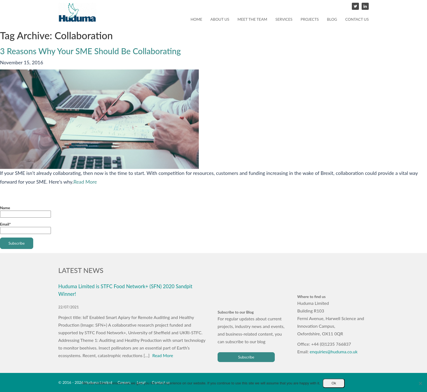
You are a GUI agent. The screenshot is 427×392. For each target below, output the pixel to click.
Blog (332, 19)
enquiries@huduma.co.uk (334, 351)
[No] (420, 383)
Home (196, 19)
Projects (310, 19)
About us (220, 19)
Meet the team (252, 19)
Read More (85, 182)
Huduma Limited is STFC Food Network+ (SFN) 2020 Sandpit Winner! (125, 290)
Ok (333, 383)
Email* (25, 228)
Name (25, 211)
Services (283, 19)
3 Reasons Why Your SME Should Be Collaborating (90, 51)
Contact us (357, 19)
